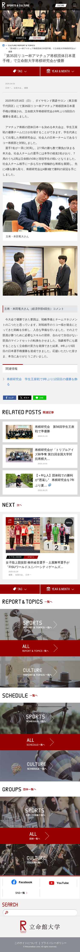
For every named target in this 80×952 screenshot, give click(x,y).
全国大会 (17, 88)
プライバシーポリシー (54, 943)
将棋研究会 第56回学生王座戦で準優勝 (54, 429)
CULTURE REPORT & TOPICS (21, 45)
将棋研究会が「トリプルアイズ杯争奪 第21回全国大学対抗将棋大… (54, 454)
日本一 (8, 88)
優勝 (26, 88)
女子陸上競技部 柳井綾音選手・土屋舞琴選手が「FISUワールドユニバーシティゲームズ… (37, 565)
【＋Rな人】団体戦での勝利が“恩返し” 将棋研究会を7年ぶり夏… (54, 481)
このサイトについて (26, 943)
